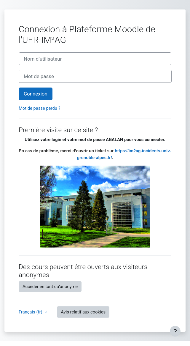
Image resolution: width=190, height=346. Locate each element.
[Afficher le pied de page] (175, 331)
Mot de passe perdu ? (39, 108)
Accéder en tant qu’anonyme (50, 286)
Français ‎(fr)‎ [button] (31, 312)
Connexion (35, 94)
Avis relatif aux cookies (83, 312)
